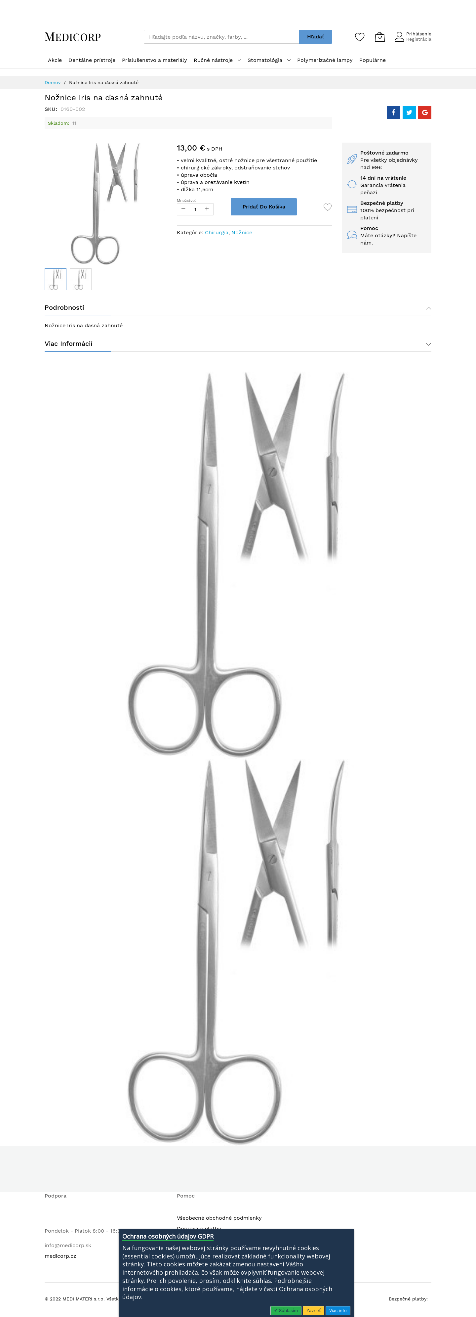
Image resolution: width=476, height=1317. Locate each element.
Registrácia (418, 39)
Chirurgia (216, 232)
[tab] (238, 308)
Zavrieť (313, 1310)
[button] (81, 279)
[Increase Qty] (210, 209)
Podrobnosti (64, 308)
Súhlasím (288, 1310)
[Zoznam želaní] (360, 37)
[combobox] (221, 37)
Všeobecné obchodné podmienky (219, 1219)
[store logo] (73, 36)
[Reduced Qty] (183, 209)
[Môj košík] (380, 37)
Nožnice (241, 232)
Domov (52, 82)
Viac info (338, 1310)
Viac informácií (68, 345)
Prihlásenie (418, 33)
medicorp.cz (60, 1257)
